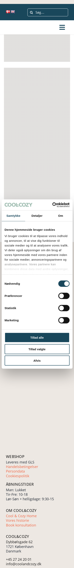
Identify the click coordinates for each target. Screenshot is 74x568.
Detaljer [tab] (37, 215)
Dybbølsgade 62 (19, 541)
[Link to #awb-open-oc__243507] (62, 27)
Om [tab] (60, 215)
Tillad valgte (36, 349)
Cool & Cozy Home (21, 515)
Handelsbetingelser (22, 466)
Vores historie (17, 520)
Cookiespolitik (17, 475)
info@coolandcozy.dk (23, 564)
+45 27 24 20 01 (19, 559)
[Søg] (31, 12)
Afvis (37, 360)
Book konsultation (21, 525)
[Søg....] (47, 12)
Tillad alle (37, 337)
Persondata (15, 471)
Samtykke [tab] (13, 215)
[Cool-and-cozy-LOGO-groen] (18, 27)
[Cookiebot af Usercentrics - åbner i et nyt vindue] (52, 204)
